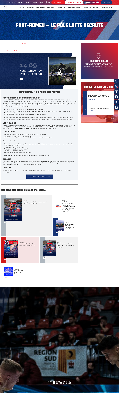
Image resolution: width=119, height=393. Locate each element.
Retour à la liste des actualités (11, 51)
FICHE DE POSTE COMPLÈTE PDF (39, 178)
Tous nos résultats (109, 118)
